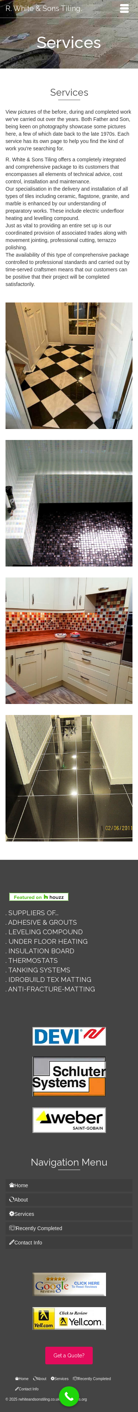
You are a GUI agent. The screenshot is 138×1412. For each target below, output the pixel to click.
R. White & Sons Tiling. (44, 8)
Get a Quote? (69, 1355)
